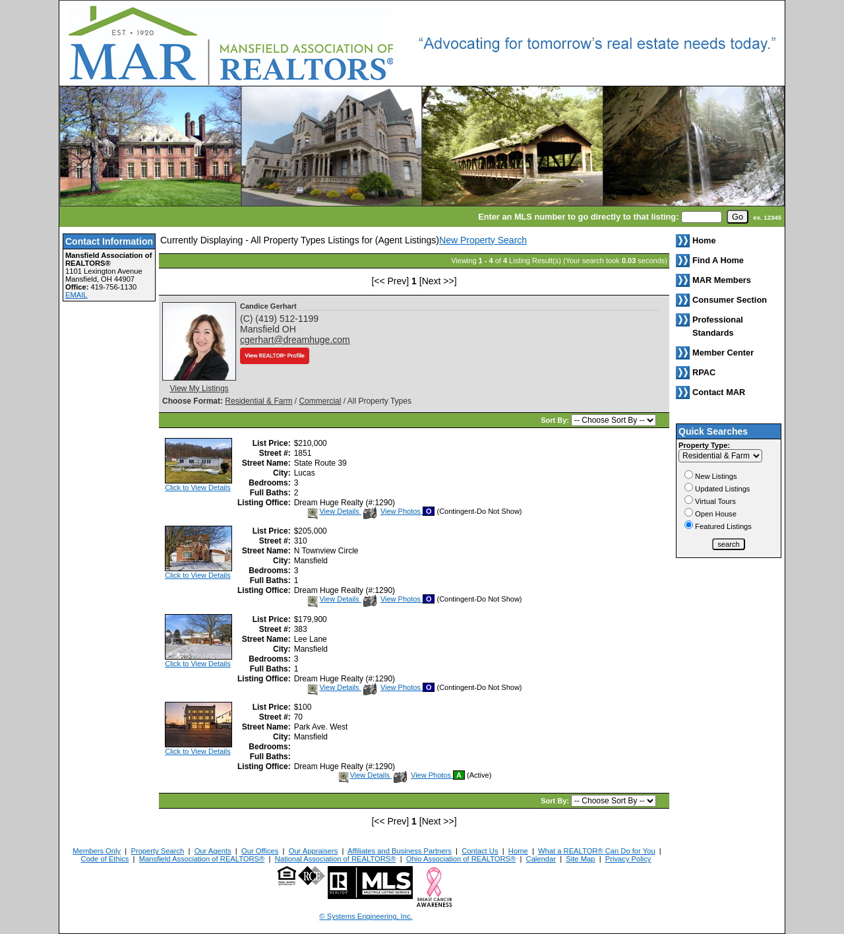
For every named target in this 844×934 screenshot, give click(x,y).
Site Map (580, 859)
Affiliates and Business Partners (399, 851)
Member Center (723, 353)
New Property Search (483, 240)
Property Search (157, 851)
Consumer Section (729, 300)
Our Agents (213, 851)
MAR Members (721, 280)
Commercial (320, 401)
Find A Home (718, 260)
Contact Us (480, 851)
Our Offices (259, 851)
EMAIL (76, 295)
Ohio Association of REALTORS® (461, 859)
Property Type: (704, 445)
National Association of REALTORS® (335, 859)
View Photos (393, 511)
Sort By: (556, 420)
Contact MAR (718, 392)
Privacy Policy (628, 859)
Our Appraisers (313, 851)
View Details (333, 511)
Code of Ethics (105, 859)
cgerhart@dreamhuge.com (295, 339)
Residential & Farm (258, 401)
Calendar (541, 859)
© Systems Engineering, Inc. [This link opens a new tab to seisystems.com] (365, 916)
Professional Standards (717, 326)
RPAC (703, 372)
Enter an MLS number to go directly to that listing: (578, 217)
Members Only (97, 851)
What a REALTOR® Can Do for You (596, 851)
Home (518, 851)
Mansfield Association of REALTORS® (202, 859)
